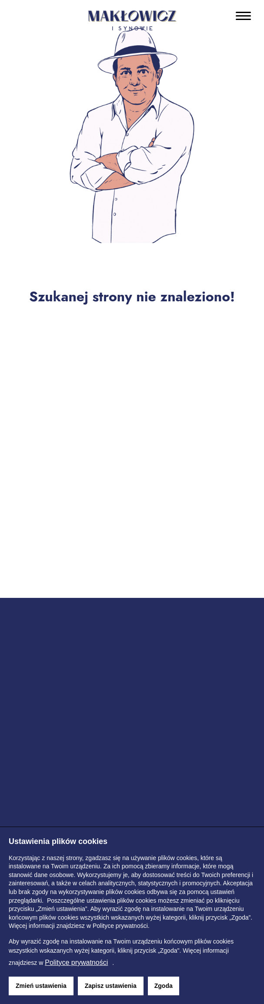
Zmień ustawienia (41, 985)
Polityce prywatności (76, 962)
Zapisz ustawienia (111, 985)
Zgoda (163, 985)
